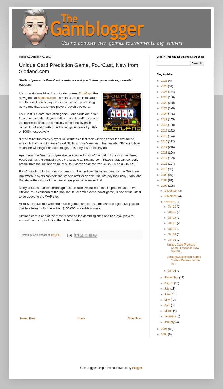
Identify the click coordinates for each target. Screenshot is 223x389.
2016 (164, 136)
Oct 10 (172, 228)
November (171, 196)
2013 (164, 152)
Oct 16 (172, 223)
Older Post (134, 318)
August (169, 283)
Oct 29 (172, 206)
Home (81, 318)
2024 (164, 91)
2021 (164, 108)
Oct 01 (172, 270)
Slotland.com (47, 98)
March (168, 311)
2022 (164, 103)
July (167, 288)
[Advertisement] (80, 281)
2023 (164, 97)
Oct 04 (172, 234)
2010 (164, 169)
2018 (164, 125)
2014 (164, 147)
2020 (164, 113)
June (167, 294)
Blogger (137, 368)
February (170, 316)
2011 (164, 163)
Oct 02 (172, 239)
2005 (164, 334)
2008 (164, 180)
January (169, 322)
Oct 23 (172, 212)
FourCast (85, 93)
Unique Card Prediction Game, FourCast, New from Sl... (183, 248)
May (167, 299)
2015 (164, 141)
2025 (164, 86)
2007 (164, 185)
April (167, 305)
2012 (164, 158)
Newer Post (27, 318)
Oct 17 (172, 217)
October (169, 201)
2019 (164, 119)
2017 (164, 130)
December (171, 190)
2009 (164, 175)
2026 (164, 80)
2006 (164, 329)
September (171, 277)
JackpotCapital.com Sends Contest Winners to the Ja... (184, 260)
